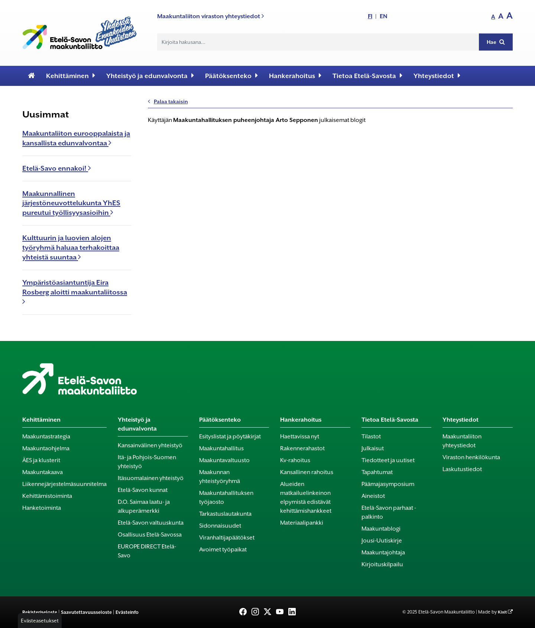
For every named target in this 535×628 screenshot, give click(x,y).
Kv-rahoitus (295, 460)
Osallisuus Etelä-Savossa (150, 534)
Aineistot (373, 496)
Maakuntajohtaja (383, 552)
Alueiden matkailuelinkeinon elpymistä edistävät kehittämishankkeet (305, 497)
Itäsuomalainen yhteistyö (151, 478)
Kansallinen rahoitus (306, 472)
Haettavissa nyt (299, 436)
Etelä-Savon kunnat (143, 490)
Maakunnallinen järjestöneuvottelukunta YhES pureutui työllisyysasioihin (71, 203)
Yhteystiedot (437, 76)
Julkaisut (372, 448)
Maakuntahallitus (221, 448)
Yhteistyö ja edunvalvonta (150, 76)
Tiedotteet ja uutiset (388, 460)
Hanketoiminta (41, 508)
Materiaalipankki (301, 522)
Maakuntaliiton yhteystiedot (462, 441)
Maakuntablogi (381, 528)
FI (370, 16)
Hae (496, 42)
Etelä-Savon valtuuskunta (151, 522)
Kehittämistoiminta (47, 496)
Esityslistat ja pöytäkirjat (230, 436)
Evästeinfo (127, 612)
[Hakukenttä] (318, 42)
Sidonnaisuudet (220, 525)
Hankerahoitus (295, 76)
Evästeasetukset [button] (40, 621)
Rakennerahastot (302, 448)
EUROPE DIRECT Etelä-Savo (147, 551)
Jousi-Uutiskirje (381, 540)
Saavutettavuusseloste (86, 612)
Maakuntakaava (42, 472)
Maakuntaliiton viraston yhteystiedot (210, 16)
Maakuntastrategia (46, 436)
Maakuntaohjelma (45, 448)
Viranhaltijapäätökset (226, 537)
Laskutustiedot (462, 469)
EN (384, 16)
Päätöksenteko (231, 76)
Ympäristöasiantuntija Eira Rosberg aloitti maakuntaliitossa (74, 291)
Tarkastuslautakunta (225, 514)
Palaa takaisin (168, 101)
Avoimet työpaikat (223, 549)
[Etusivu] (31, 76)
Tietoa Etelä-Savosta (367, 76)
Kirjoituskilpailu (382, 564)
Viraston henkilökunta (471, 457)
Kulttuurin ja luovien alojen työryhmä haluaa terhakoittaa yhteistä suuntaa (70, 247)
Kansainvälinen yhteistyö (150, 445)
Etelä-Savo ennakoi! (56, 168)
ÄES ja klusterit (41, 460)
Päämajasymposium (387, 484)
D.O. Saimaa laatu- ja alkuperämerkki (144, 506)
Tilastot (371, 436)
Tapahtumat (377, 472)
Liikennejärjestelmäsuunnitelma (64, 484)
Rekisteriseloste (39, 612)
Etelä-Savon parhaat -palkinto (388, 512)
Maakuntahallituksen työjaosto (226, 497)
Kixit (502, 612)
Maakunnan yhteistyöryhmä (219, 476)
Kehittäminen (70, 76)
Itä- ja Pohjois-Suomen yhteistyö (147, 462)
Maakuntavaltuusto (224, 460)
